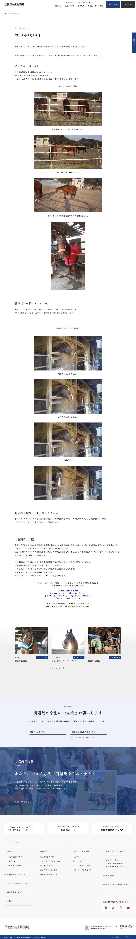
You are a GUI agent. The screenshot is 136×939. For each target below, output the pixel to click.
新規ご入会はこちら (38, 732)
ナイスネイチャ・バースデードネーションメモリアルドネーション (116, 863)
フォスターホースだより (17, 883)
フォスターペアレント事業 (50, 861)
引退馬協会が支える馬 (16, 874)
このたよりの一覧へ (58, 668)
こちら (88, 603)
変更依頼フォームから (77, 606)
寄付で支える (78, 861)
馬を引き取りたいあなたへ (117, 851)
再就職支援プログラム (48, 874)
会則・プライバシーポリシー (121, 937)
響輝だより (53, 522)
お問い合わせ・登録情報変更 (117, 884)
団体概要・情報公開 (15, 865)
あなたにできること (23, 801)
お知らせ (58, 6)
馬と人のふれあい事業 (48, 870)
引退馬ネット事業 (47, 865)
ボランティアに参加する (82, 870)
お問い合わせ (82, 2)
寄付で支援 (113, 4)
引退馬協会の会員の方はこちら (83, 732)
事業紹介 (81, 6)
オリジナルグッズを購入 (82, 865)
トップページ (12, 842)
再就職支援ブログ (14, 892)
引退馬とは (11, 861)
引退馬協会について (15, 857)
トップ (3, 14)
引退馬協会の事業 (47, 857)
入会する (128, 4)
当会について (70, 6)
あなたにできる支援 (95, 6)
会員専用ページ (71, 2)
